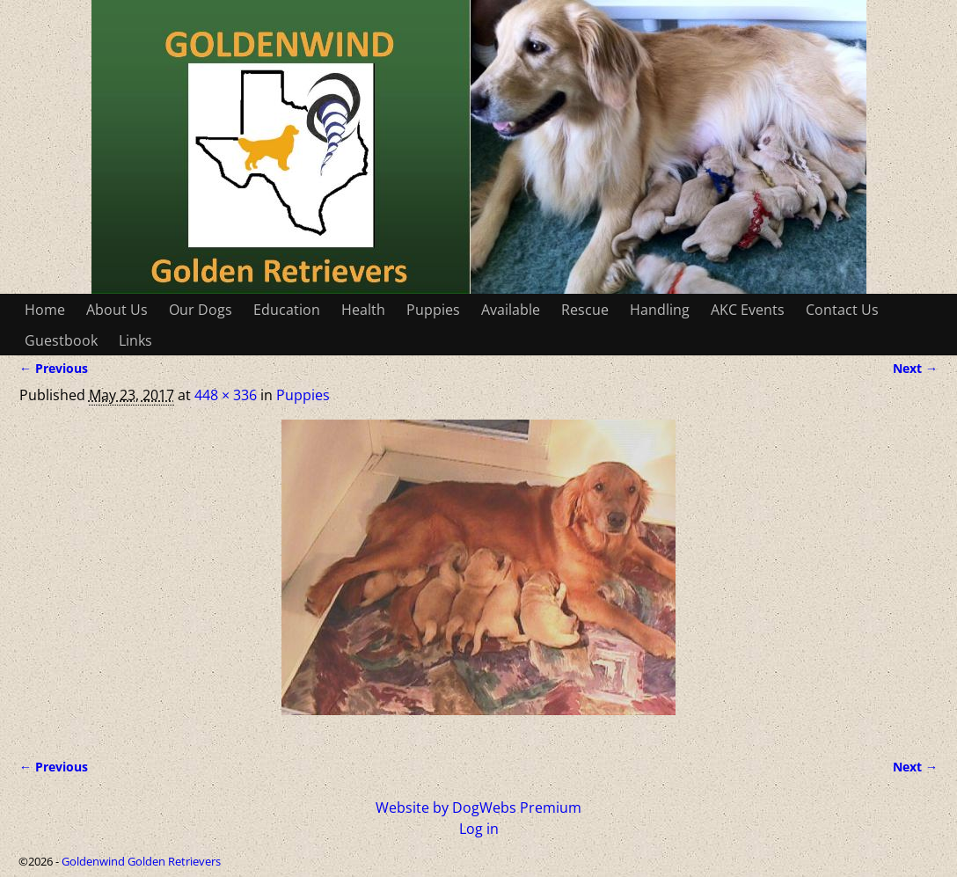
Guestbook (61, 340)
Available (510, 309)
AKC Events (748, 309)
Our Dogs (200, 309)
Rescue (585, 309)
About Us (117, 309)
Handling (660, 309)
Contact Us (842, 309)
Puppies (433, 309)
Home (45, 309)
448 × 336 (225, 395)
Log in (479, 828)
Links (135, 340)
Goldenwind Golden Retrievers (141, 861)
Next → (915, 368)
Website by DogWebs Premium (478, 807)
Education (286, 309)
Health (363, 309)
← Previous (53, 368)
